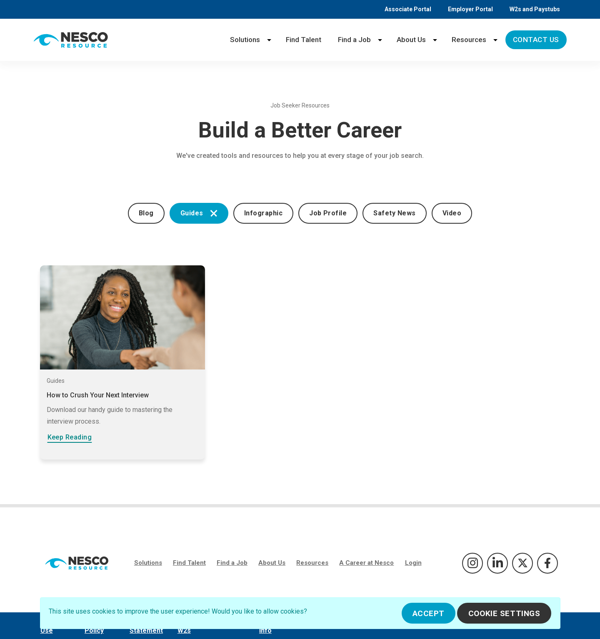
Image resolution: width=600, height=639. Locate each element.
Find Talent (303, 39)
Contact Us (536, 39)
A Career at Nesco (366, 563)
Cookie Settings (504, 613)
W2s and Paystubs (535, 9)
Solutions (245, 39)
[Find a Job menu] (380, 39)
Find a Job (354, 39)
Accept (428, 613)
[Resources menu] (495, 39)
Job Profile (328, 213)
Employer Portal (470, 9)
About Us (411, 39)
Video (451, 213)
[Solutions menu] (269, 39)
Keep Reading (70, 437)
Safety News (394, 213)
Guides (199, 213)
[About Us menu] (435, 39)
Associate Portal (408, 9)
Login (413, 563)
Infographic (263, 213)
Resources (469, 39)
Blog (146, 213)
